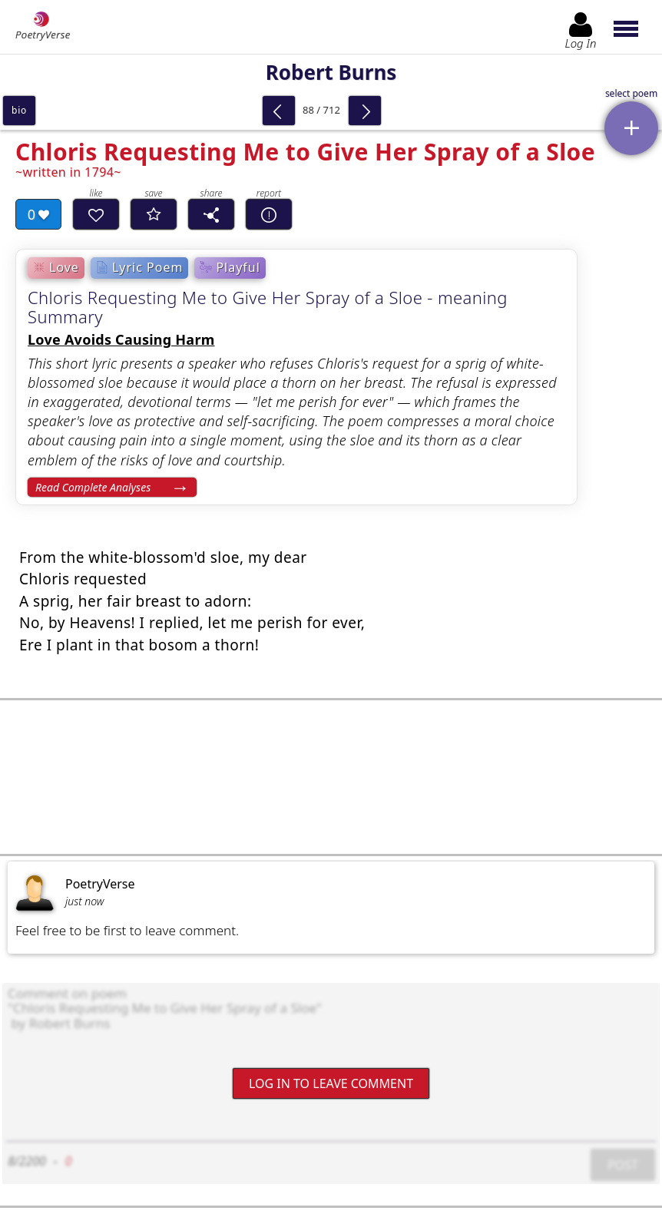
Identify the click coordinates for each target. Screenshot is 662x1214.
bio (19, 110)
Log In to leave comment (331, 1083)
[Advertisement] (331, 777)
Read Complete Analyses (93, 487)
